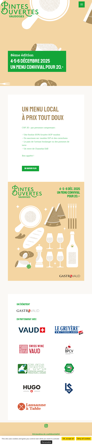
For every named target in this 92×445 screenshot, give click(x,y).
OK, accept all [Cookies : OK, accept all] (68, 438)
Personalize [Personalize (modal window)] (46, 442)
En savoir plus (31, 169)
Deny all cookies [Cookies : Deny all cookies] (83, 438)
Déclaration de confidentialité (46, 434)
